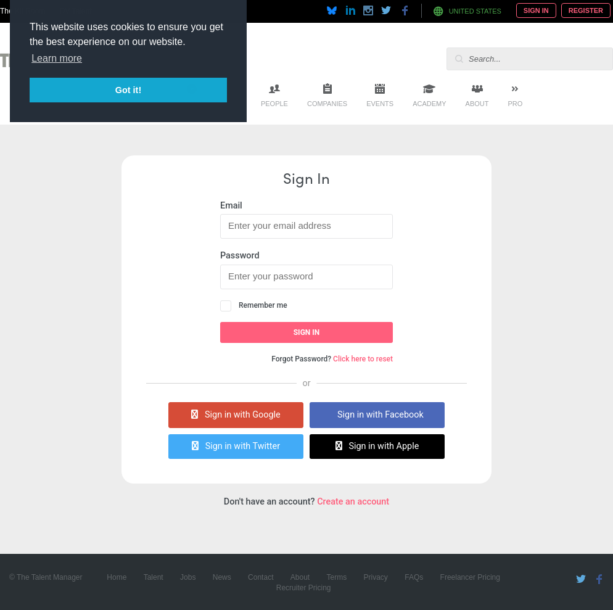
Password (240, 255)
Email (231, 205)
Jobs (187, 577)
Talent (153, 577)
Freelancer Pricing (470, 577)
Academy (429, 103)
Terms (337, 577)
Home (116, 577)
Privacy (376, 577)
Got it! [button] (128, 90)
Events (379, 103)
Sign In (536, 10)
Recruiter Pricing (303, 587)
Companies (327, 103)
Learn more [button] (56, 58)
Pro (515, 103)
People (274, 103)
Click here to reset (363, 359)
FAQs (414, 577)
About (477, 103)
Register (586, 10)
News (222, 577)
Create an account (353, 502)
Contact (260, 577)
